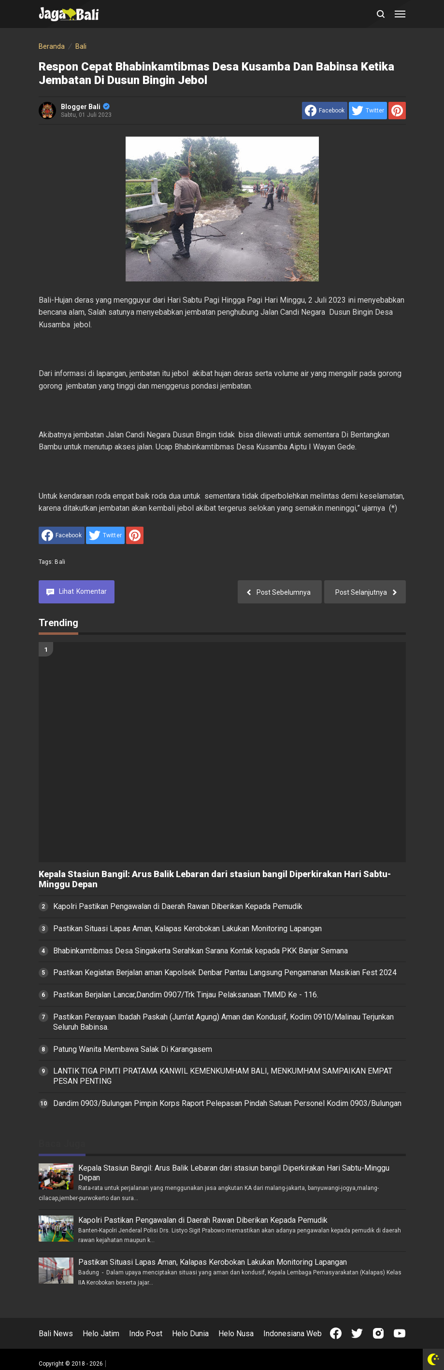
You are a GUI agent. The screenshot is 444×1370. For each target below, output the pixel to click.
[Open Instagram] (378, 1333)
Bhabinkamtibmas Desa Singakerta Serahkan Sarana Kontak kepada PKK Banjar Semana (200, 950)
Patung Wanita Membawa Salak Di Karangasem (132, 1049)
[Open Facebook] (336, 1333)
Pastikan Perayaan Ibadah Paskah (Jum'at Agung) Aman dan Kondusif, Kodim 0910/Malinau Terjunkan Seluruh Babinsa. (223, 1022)
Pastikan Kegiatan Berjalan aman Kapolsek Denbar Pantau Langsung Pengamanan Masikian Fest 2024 (225, 972)
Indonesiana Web (292, 1333)
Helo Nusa (236, 1333)
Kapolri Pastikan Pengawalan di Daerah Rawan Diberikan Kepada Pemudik (177, 906)
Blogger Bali (85, 107)
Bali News (56, 1333)
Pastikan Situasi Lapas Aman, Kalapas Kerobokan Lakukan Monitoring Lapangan (187, 928)
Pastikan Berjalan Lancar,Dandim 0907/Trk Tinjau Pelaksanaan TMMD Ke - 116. (185, 994)
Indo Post (145, 1333)
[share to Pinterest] (397, 110)
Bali (60, 562)
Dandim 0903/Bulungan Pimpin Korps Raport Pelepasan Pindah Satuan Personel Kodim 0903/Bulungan (227, 1103)
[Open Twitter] (357, 1333)
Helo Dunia (190, 1333)
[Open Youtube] (399, 1333)
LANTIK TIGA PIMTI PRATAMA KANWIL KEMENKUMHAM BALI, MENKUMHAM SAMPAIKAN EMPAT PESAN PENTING (222, 1076)
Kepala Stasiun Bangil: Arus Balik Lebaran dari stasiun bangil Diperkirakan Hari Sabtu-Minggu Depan (215, 879)
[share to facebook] (324, 110)
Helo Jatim (101, 1333)
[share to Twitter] (368, 110)
